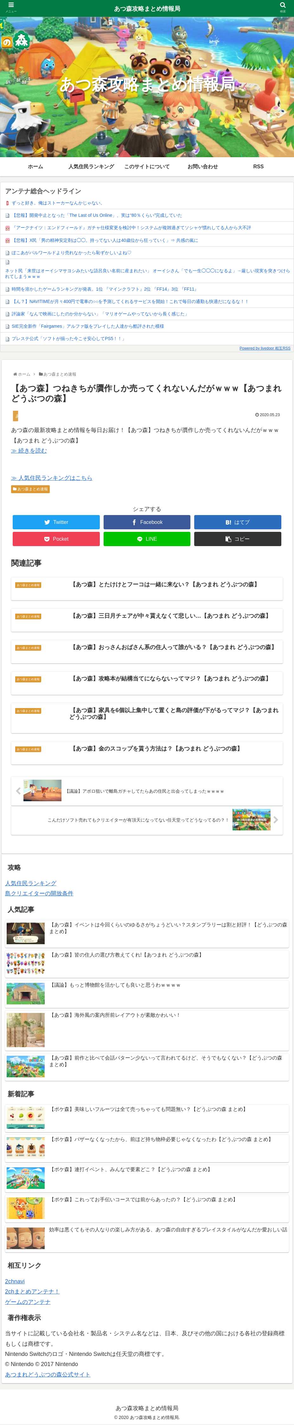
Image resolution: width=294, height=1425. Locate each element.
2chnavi (15, 1282)
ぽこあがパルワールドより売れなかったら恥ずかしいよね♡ (71, 252)
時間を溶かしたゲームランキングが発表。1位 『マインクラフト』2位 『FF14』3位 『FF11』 (105, 289)
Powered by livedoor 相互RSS (265, 348)
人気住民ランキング (30, 884)
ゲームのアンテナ (28, 1302)
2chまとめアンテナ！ (32, 1292)
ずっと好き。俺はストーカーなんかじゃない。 (58, 202)
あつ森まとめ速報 (30, 489)
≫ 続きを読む (29, 451)
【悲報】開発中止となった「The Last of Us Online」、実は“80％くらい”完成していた (97, 215)
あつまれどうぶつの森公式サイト (48, 1375)
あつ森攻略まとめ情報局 (147, 8)
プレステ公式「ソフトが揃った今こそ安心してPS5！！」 (69, 338)
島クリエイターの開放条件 (39, 894)
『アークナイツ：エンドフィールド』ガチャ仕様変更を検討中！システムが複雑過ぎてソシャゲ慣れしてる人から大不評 (131, 227)
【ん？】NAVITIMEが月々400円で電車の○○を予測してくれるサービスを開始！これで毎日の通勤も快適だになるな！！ (130, 301)
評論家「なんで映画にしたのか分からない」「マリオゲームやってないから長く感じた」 (100, 313)
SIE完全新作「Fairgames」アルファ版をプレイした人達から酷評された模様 (88, 326)
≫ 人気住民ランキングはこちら (52, 478)
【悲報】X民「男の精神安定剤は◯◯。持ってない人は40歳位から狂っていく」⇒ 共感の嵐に (105, 240)
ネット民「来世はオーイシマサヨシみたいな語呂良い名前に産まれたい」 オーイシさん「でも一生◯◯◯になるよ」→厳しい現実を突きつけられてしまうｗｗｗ (147, 273)
